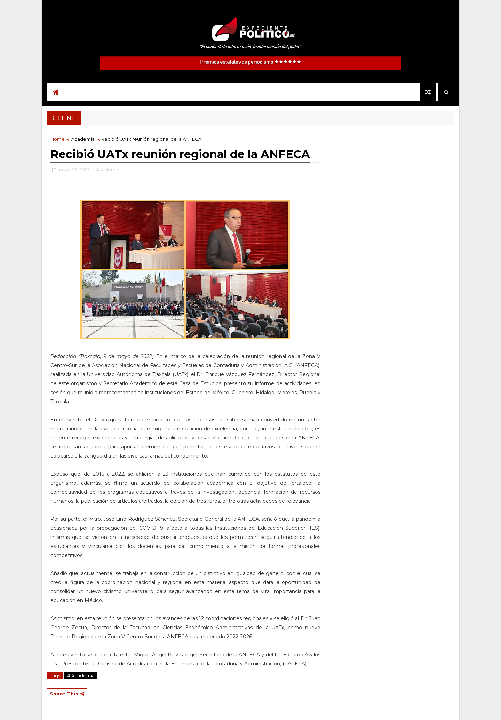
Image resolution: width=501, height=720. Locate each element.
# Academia (81, 675)
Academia (83, 139)
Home (57, 139)
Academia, (108, 169)
